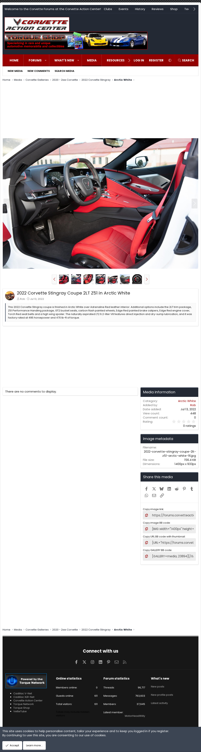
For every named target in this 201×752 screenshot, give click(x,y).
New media (15, 71)
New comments (38, 71)
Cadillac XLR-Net (23, 694)
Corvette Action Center (28, 698)
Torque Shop (21, 705)
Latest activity (159, 697)
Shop (174, 9)
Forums (35, 60)
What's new (64, 60)
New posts (157, 682)
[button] (45, 60)
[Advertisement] (100, 110)
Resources (116, 60)
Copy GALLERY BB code (157, 548)
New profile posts (162, 690)
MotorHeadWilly (135, 713)
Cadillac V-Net (22, 691)
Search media (64, 71)
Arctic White (187, 401)
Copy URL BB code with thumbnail (164, 535)
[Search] (185, 60)
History (140, 9)
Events (123, 9)
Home (14, 60)
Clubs (108, 9)
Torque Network (23, 702)
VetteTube (20, 709)
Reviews (158, 9)
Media (92, 60)
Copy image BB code (156, 522)
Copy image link (153, 509)
